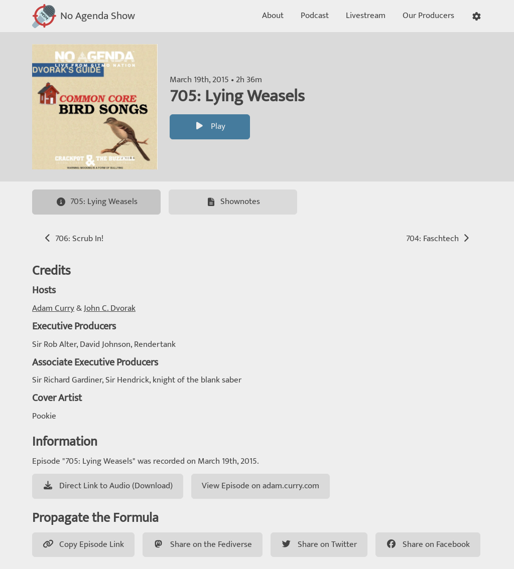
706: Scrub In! (73, 239)
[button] (476, 16)
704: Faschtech (438, 239)
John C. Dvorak (110, 308)
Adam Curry (53, 308)
